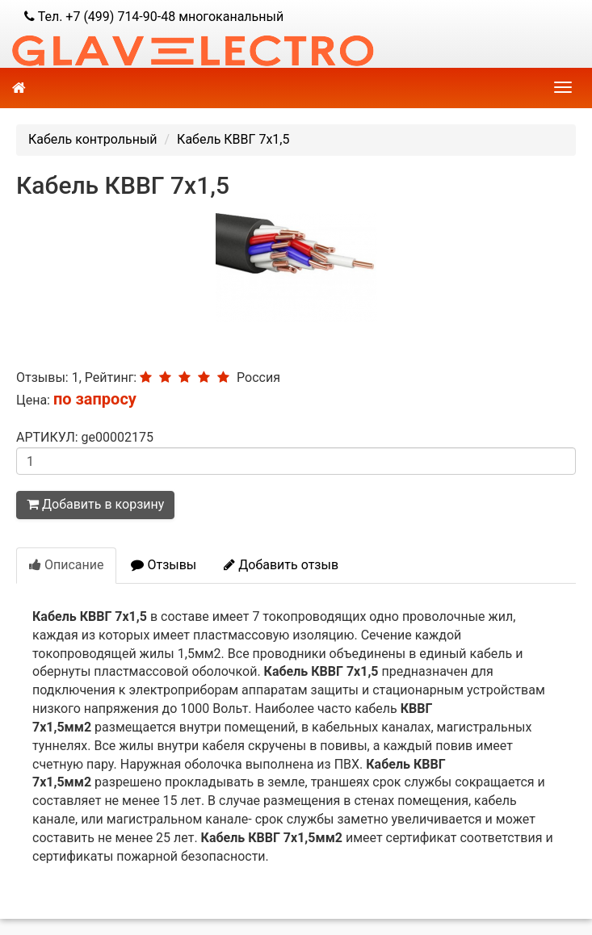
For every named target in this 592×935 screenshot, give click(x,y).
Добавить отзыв (281, 564)
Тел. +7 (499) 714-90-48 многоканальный (153, 16)
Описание (66, 564)
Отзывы (163, 564)
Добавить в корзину (95, 504)
